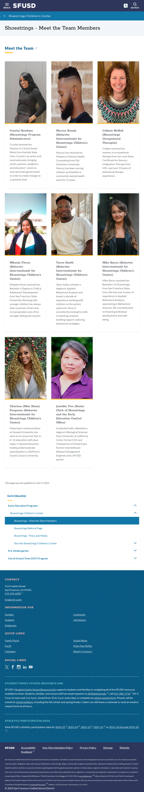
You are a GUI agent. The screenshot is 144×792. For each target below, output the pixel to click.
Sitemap (108, 747)
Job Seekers (79, 619)
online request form (105, 697)
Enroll (8, 645)
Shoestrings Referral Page (28, 528)
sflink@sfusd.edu (98, 693)
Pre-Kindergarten (18, 550)
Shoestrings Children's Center (30, 16)
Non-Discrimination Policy (58, 747)
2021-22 (99, 727)
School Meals (80, 640)
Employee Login (13, 599)
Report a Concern (82, 651)
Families (9, 614)
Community (79, 614)
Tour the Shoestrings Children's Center (35, 543)
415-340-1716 (123, 693)
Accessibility (28, 747)
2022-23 (87, 727)
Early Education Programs (23, 505)
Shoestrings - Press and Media (30, 535)
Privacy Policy (88, 747)
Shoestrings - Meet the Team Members (35, 520)
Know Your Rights (82, 645)
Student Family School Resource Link (35, 689)
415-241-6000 (14, 593)
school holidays (24, 702)
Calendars (10, 651)
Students (9, 619)
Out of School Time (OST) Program (28, 558)
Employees (11, 625)
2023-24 (74, 727)
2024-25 (61, 727)
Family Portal (12, 640)
